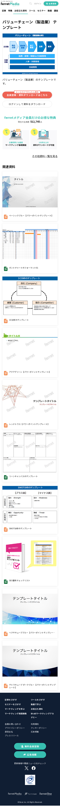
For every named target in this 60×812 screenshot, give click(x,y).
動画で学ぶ (36, 704)
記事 (4, 10)
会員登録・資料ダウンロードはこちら (27, 94)
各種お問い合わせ (13, 724)
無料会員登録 (30, 746)
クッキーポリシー (39, 727)
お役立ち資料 (20, 10)
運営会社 (9, 731)
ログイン (37, 3)
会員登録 (51, 3)
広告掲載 (35, 731)
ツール (32, 10)
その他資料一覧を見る (45, 156)
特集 (10, 10)
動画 (50, 10)
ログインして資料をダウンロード (27, 104)
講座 (56, 10)
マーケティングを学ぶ (15, 708)
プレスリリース (12, 735)
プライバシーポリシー (15, 727)
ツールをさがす (38, 699)
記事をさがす (11, 699)
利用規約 (35, 724)
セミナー (41, 10)
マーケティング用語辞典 (16, 713)
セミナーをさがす (13, 704)
